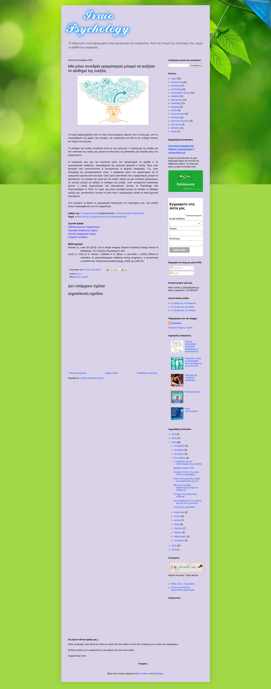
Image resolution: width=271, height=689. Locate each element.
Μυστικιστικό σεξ (192, 392)
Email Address (184, 218)
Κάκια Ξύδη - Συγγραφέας (183, 584)
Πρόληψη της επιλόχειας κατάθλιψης (191, 377)
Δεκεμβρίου (179, 446)
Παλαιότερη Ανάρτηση (147, 373)
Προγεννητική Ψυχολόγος (130, 213)
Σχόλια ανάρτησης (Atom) (92, 378)
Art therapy (176, 89)
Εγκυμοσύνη (177, 82)
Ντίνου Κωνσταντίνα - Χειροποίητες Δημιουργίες (182, 588)
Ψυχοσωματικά (178, 114)
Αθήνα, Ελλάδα (81, 277)
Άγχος (79, 274)
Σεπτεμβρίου (180, 458)
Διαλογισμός (176, 100)
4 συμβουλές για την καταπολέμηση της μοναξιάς (188, 462)
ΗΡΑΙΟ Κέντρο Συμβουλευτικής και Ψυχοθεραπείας (101, 216)
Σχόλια (174, 273)
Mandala (175, 96)
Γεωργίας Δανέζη (89, 213)
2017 (174, 434)
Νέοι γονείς (176, 124)
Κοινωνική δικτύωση (180, 121)
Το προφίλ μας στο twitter (182, 307)
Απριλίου (178, 528)
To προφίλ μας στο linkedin (183, 310)
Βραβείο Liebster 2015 (184, 468)
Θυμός (174, 131)
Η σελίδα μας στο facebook (183, 303)
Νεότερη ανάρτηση (77, 373)
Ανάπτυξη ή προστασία (184, 507)
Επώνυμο (174, 238)
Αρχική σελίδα (111, 373)
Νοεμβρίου (179, 450)
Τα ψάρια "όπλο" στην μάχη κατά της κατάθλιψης (186, 473)
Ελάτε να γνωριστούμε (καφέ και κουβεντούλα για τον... (187, 479)
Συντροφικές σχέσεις (180, 93)
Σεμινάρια (175, 85)
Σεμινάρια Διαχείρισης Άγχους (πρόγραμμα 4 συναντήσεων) (181, 149)
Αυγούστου (179, 512)
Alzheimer (175, 128)
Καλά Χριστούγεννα (191, 409)
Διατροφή (175, 107)
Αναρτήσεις (176, 268)
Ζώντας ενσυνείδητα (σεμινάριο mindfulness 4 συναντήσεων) (191, 346)
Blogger (159, 673)
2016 (174, 438)
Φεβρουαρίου (180, 536)
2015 (174, 442)
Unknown (176, 323)
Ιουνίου (177, 520)
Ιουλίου (177, 516)
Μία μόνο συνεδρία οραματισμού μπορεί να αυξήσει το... (186, 487)
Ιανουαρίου (179, 540)
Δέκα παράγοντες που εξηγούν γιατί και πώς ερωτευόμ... (188, 502)
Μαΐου (177, 524)
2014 (174, 545)
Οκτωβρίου (179, 454)
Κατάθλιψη (176, 103)
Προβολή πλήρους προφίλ (180, 327)
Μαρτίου (178, 532)
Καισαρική (175, 117)
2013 (174, 549)
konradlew (143, 673)
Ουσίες (174, 110)
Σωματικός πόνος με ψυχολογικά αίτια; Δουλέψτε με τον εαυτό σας (193, 362)
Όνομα (173, 228)
